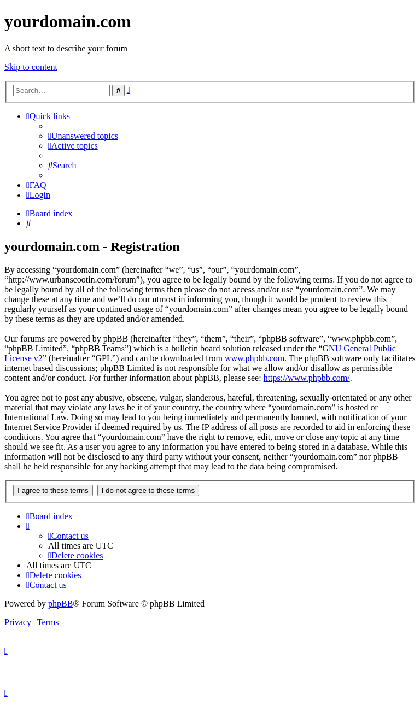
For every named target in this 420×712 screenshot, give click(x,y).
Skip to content (30, 67)
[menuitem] (83, 135)
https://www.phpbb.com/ (307, 378)
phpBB (60, 603)
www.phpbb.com (254, 358)
